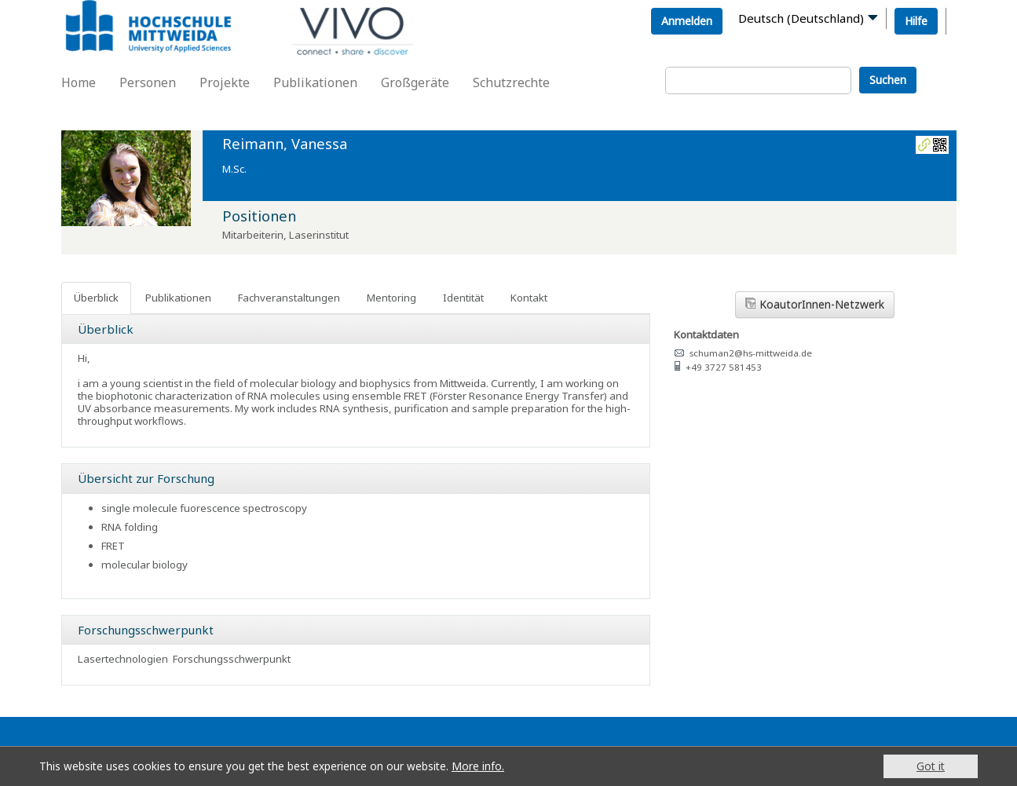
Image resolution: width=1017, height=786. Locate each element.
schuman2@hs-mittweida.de (751, 353)
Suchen (887, 79)
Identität (463, 298)
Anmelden (686, 20)
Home (78, 82)
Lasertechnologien (123, 659)
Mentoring (391, 298)
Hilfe (916, 20)
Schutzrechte (511, 82)
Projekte (224, 82)
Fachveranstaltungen (289, 298)
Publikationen (315, 82)
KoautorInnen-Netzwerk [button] (814, 304)
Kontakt (528, 298)
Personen (147, 82)
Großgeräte (415, 82)
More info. (478, 766)
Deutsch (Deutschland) (801, 18)
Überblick (96, 298)
